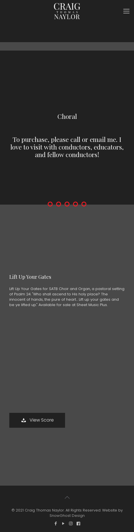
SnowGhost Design (67, 515)
